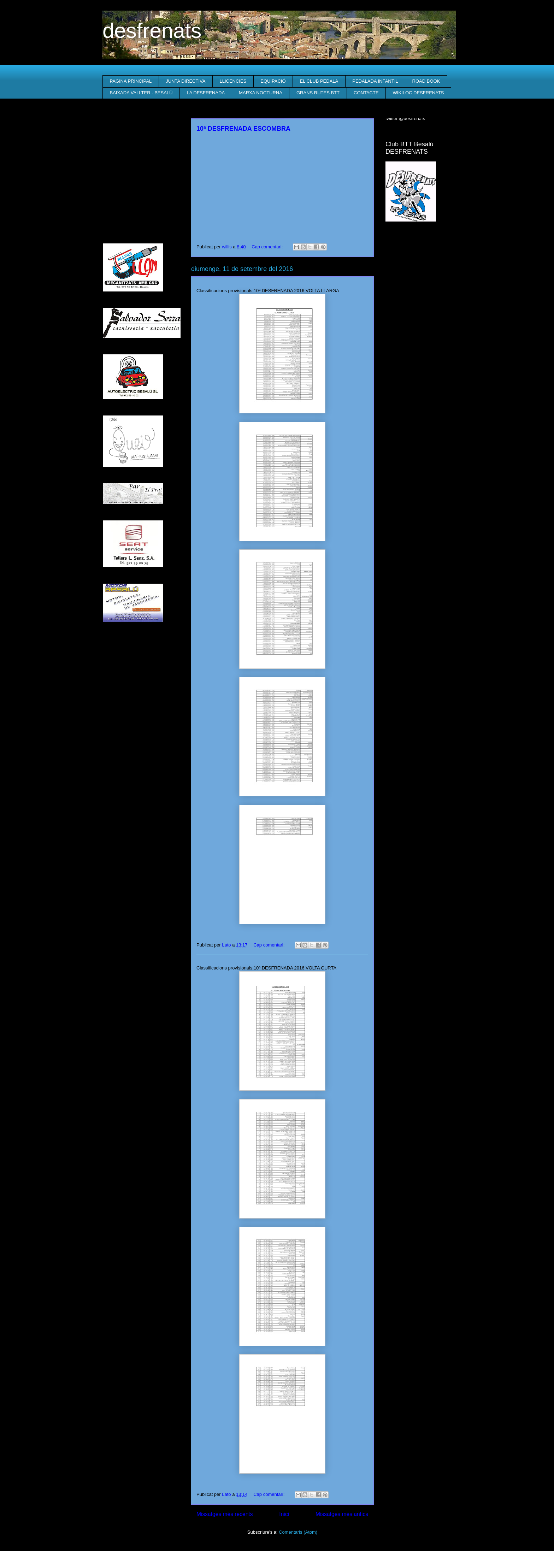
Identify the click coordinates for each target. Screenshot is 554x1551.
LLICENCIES (232, 81)
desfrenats (151, 30)
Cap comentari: (268, 246)
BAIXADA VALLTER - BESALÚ (141, 92)
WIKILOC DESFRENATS (418, 92)
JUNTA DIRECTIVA (185, 81)
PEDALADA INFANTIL (375, 81)
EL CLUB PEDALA (319, 81)
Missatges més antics (342, 1514)
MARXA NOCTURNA (260, 92)
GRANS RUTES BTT (318, 92)
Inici (284, 1514)
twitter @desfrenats (405, 118)
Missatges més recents (224, 1514)
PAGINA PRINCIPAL (131, 81)
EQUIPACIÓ (272, 81)
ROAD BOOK (426, 81)
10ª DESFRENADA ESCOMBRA (243, 128)
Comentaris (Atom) (298, 1532)
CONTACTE (366, 92)
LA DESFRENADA (206, 92)
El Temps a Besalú (418, 241)
